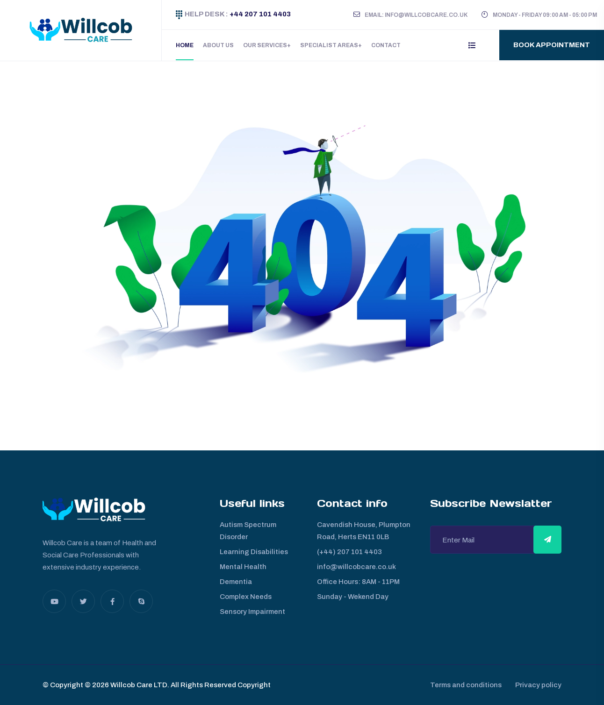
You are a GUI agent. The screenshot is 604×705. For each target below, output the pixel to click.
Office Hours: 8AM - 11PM (358, 581)
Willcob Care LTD (138, 685)
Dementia (236, 581)
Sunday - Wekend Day (352, 596)
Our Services (265, 45)
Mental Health (243, 566)
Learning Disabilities (254, 551)
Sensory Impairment (252, 611)
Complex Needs (246, 596)
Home (185, 45)
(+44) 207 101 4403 (349, 551)
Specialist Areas (329, 45)
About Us (218, 45)
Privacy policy (538, 685)
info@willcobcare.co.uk (356, 566)
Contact (386, 45)
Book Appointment (551, 45)
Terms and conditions (465, 685)
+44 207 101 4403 (259, 14)
